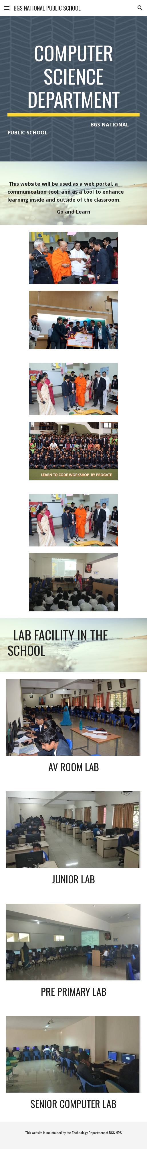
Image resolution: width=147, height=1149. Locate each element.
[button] (7, 8)
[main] (73, 89)
